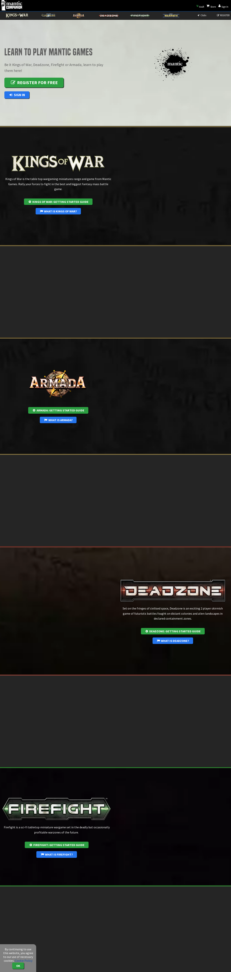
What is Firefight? (56, 854)
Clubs (201, 15)
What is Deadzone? (172, 641)
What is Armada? (58, 420)
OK (18, 966)
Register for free (34, 82)
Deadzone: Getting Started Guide (173, 631)
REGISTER (223, 15)
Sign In (17, 95)
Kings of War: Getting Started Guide (58, 202)
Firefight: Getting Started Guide (57, 845)
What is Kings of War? (58, 211)
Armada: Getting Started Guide (58, 410)
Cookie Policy (23, 960)
